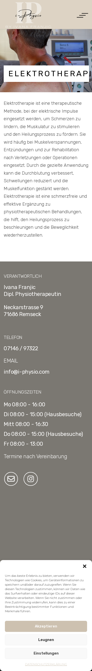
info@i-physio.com (27, 371)
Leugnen (46, 640)
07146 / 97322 (21, 348)
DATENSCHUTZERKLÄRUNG (46, 664)
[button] (84, 566)
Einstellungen (46, 653)
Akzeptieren (46, 626)
